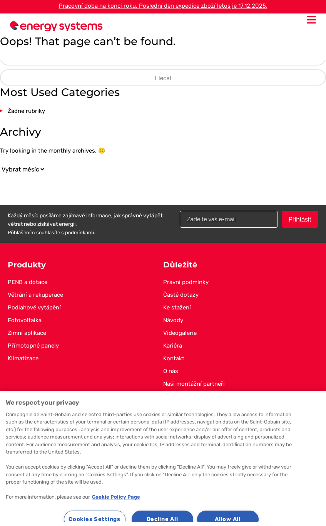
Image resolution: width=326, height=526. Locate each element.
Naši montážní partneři (194, 383)
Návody (173, 320)
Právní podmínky (186, 282)
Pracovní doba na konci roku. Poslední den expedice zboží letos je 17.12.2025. (163, 5)
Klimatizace (23, 358)
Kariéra (172, 345)
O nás (170, 371)
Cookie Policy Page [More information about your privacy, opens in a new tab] (116, 497)
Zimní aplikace (27, 332)
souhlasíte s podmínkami (65, 232)
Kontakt (173, 358)
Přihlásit (300, 219)
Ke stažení (177, 307)
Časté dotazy (181, 294)
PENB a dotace (27, 282)
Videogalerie (180, 332)
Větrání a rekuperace (35, 294)
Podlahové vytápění (34, 307)
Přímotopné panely (33, 345)
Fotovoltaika (25, 320)
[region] (163, 458)
